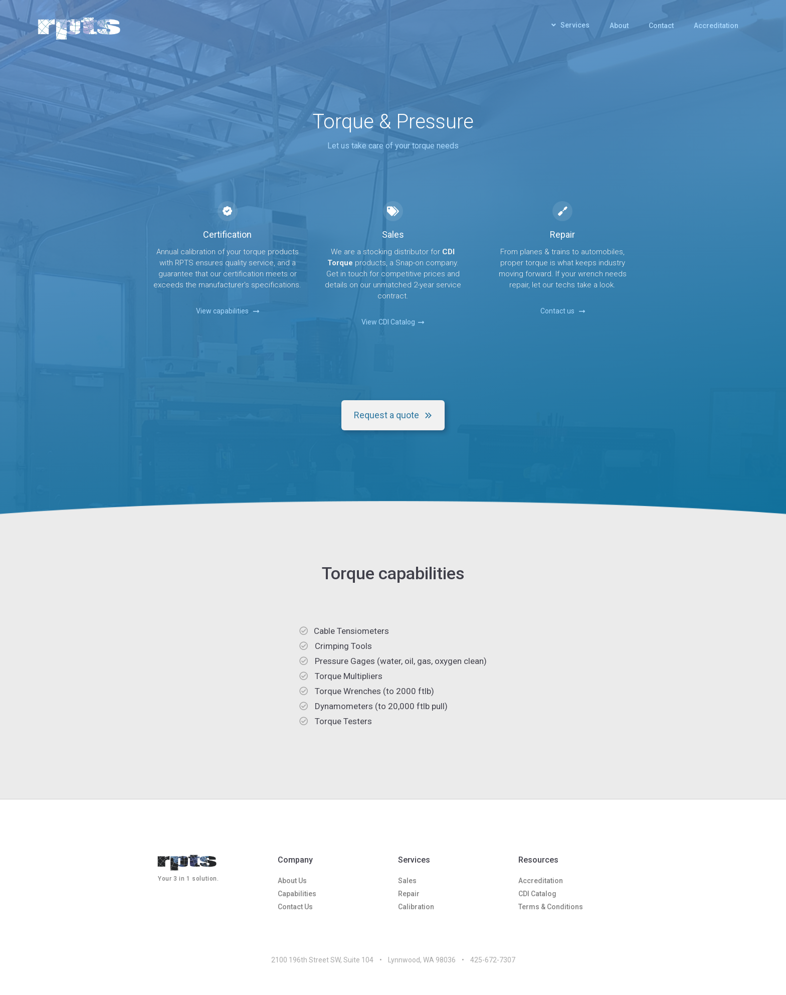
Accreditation (716, 26)
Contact (661, 26)
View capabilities (227, 310)
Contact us (562, 310)
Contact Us (295, 907)
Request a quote (393, 415)
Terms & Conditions (550, 907)
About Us (292, 881)
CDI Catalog (537, 894)
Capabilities (297, 894)
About (619, 26)
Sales (407, 881)
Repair (409, 894)
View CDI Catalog (392, 321)
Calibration (416, 907)
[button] (570, 27)
